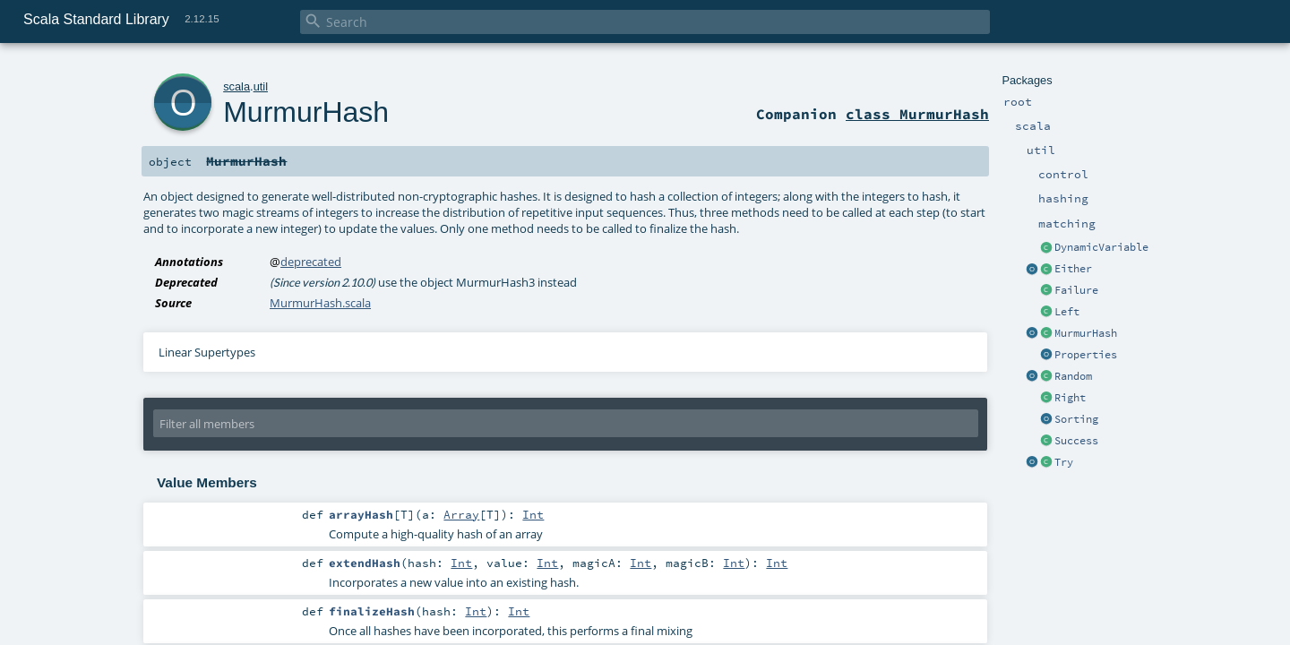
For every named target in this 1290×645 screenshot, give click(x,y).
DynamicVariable (1101, 247)
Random (1073, 376)
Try (1063, 462)
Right (1070, 397)
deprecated (310, 262)
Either (1073, 268)
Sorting (1076, 419)
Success (1076, 440)
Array (461, 514)
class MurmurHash (917, 114)
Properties (1085, 354)
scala (236, 86)
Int (533, 514)
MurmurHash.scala (320, 303)
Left (1066, 311)
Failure (1076, 290)
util (261, 86)
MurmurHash (1085, 333)
